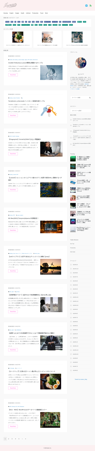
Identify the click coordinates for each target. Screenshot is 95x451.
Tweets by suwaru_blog (81, 379)
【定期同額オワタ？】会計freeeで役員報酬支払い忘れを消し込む (29, 295)
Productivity (35, 13)
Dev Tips (72, 243)
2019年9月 (75, 358)
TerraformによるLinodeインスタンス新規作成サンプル (26, 101)
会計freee (80, 21)
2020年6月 (75, 321)
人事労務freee (8, 24)
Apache (71, 24)
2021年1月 (75, 293)
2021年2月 (75, 289)
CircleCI (13, 136)
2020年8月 (75, 313)
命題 (60, 24)
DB (13, 59)
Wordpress (22, 406)
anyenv (18, 215)
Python (31, 59)
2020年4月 (75, 329)
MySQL (22, 59)
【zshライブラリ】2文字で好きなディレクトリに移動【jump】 (29, 256)
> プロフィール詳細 (74, 89)
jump (39, 253)
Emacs (37, 21)
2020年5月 (75, 325)
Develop (6, 13)
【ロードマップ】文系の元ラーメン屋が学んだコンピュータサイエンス (31, 371)
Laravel (19, 59)
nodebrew (55, 24)
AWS (42, 21)
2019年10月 (75, 354)
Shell (33, 21)
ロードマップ (65, 24)
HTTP (19, 24)
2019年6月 (75, 370)
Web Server (35, 59)
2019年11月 (75, 350)
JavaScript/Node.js (67, 21)
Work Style (72, 251)
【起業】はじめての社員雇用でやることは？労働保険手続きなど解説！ (31, 333)
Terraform (18, 98)
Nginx (26, 59)
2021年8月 (75, 272)
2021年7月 (75, 276)
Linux (19, 21)
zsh (26, 21)
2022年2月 (75, 264)
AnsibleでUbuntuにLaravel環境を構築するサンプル (25, 63)
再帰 (32, 24)
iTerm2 (14, 24)
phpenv (21, 215)
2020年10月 (75, 305)
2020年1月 (75, 342)
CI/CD (10, 136)
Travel (41, 13)
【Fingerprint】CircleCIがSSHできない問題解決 (24, 139)
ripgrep (40, 24)
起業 (23, 21)
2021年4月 (75, 281)
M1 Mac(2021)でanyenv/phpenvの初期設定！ (23, 218)
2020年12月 (75, 297)
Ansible (10, 59)
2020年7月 (75, 317)
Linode (14, 98)
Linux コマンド (47, 21)
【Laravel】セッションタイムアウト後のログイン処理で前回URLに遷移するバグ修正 (82, 137)
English (11, 13)
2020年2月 (75, 337)
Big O (36, 24)
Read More (13, 74)
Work (46, 13)
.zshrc (84, 21)
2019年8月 (75, 362)
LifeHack (28, 13)
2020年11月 (75, 301)
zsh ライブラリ (29, 253)
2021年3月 (75, 285)
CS (15, 21)
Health (22, 13)
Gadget (17, 13)
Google (45, 24)
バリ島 (50, 24)
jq (22, 98)
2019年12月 (75, 346)
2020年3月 (75, 333)
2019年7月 (75, 366)
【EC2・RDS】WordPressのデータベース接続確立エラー (27, 410)
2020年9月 (75, 309)
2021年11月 (75, 268)
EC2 (60, 21)
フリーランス (55, 21)
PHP (29, 21)
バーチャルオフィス (26, 24)
